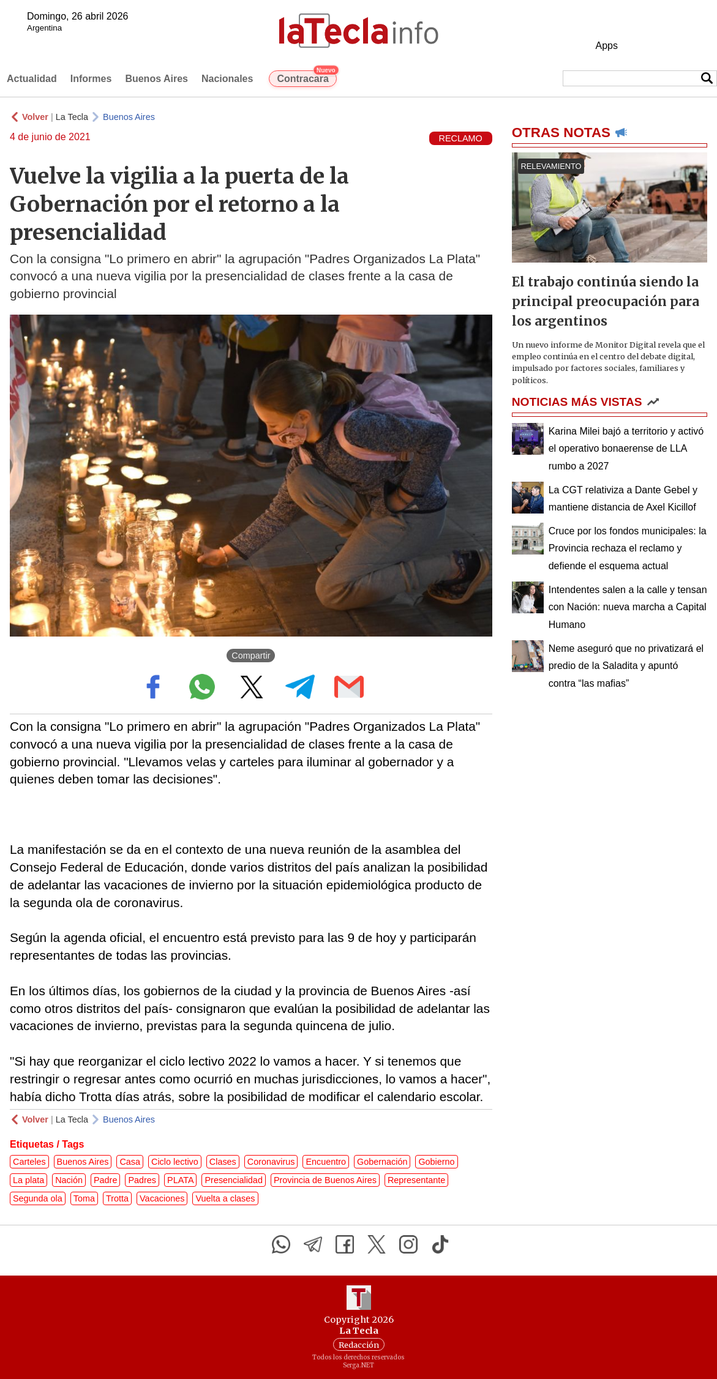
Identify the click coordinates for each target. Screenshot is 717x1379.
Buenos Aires (156, 78)
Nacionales (227, 78)
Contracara (306, 77)
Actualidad (32, 78)
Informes (91, 78)
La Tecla (72, 117)
